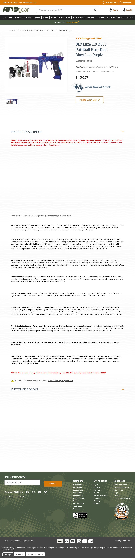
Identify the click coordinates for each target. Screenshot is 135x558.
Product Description (26, 132)
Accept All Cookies (35, 554)
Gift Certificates (120, 485)
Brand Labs (126, 541)
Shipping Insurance (121, 487)
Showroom (77, 506)
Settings (7, 554)
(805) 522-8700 (110, 2)
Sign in (115, 10)
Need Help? (127, 2)
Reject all (19, 554)
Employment (78, 490)
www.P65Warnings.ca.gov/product (60, 381)
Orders (96, 493)
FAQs (116, 493)
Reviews (76, 509)
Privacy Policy (78, 503)
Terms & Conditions (122, 498)
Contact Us (77, 485)
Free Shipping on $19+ (27, 2)
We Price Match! (10, 2)
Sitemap (117, 495)
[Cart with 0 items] (129, 10)
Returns (96, 503)
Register (96, 487)
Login (95, 485)
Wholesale (77, 487)
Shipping (96, 501)
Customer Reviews (24, 389)
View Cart (97, 490)
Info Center (118, 490)
